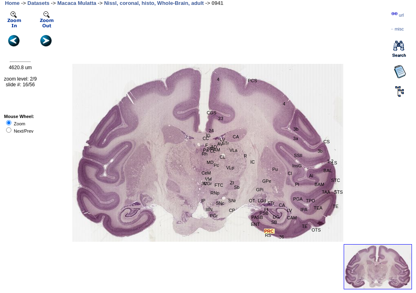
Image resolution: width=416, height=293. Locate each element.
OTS (316, 229)
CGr (208, 183)
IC (252, 162)
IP (203, 200)
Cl (290, 173)
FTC (218, 185)
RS (268, 235)
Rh (205, 153)
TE (305, 226)
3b (320, 151)
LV (222, 139)
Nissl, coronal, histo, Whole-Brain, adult (154, 3)
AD (214, 146)
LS (334, 162)
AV (220, 144)
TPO (310, 200)
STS (338, 192)
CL (222, 157)
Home (12, 3)
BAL (327, 170)
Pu (274, 169)
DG (276, 216)
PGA (298, 199)
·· (397, 28)
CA (236, 136)
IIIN (209, 209)
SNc (220, 203)
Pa (205, 150)
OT (252, 200)
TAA (326, 192)
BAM (319, 184)
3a (295, 138)
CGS (212, 112)
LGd (262, 200)
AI (311, 175)
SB (274, 222)
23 (220, 118)
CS (326, 141)
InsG (297, 165)
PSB (264, 213)
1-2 (330, 161)
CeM (206, 173)
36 (281, 236)
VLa (234, 150)
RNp (214, 192)
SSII (298, 155)
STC (335, 180)
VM (208, 179)
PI (297, 184)
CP (232, 210)
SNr (232, 200)
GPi (259, 189)
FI (266, 209)
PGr (214, 215)
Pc (216, 165)
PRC (269, 231)
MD (210, 162)
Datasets (39, 3)
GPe (266, 181)
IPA (304, 209)
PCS (252, 80)
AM (216, 149)
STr (225, 143)
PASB (257, 217)
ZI (232, 182)
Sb (236, 187)
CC (206, 138)
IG (208, 135)
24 (211, 130)
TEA (318, 208)
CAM (292, 217)
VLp (230, 167)
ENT (255, 224)
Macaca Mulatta (76, 3)
